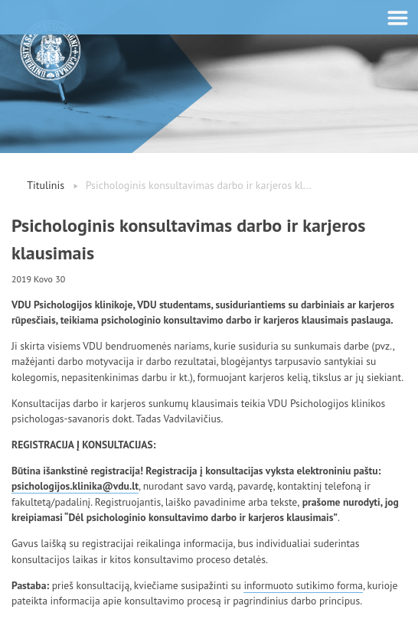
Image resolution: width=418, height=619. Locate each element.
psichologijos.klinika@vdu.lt (75, 486)
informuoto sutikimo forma (302, 585)
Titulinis (45, 185)
